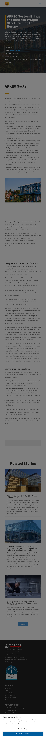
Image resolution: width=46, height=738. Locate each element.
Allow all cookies (23, 733)
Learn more (21, 724)
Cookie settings (23, 728)
